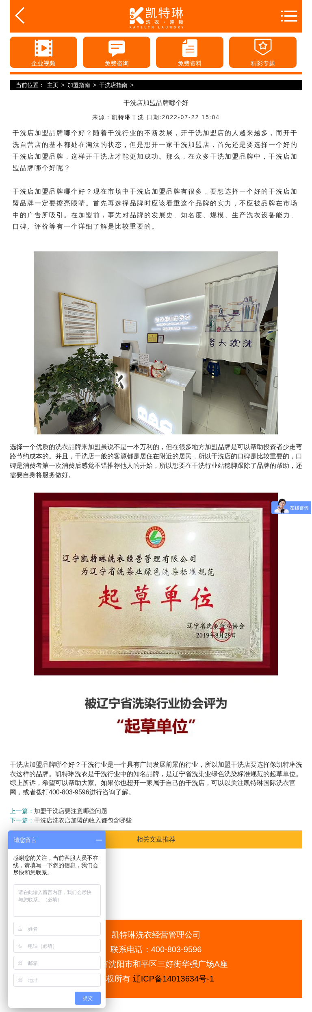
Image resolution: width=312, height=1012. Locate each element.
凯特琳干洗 (128, 117)
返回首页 (33, 15)
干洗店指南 (113, 85)
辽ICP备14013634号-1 (173, 978)
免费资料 (190, 52)
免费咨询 (116, 52)
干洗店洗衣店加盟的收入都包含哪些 (83, 820)
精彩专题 (263, 52)
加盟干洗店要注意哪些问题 (70, 810)
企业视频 (43, 52)
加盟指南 (78, 85)
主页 (52, 85)
